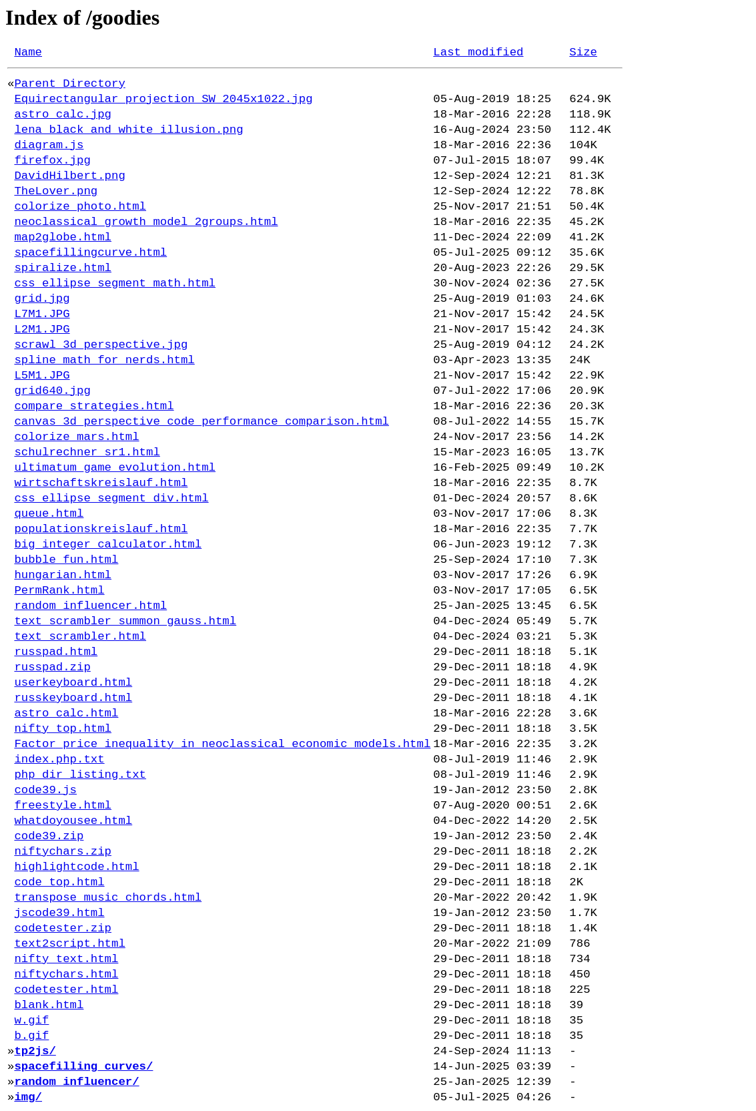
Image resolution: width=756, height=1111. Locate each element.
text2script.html (69, 943)
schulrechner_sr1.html (86, 452)
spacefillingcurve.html (90, 252)
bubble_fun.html (66, 559)
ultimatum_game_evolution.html (115, 467)
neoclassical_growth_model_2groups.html (146, 222)
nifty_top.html (62, 728)
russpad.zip (52, 667)
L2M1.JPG (41, 329)
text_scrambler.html (80, 636)
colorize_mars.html (76, 437)
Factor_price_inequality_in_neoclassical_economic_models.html (222, 744)
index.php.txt (59, 759)
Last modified (478, 52)
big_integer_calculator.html (108, 544)
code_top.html (59, 882)
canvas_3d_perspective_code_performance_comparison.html (201, 421)
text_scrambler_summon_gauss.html (125, 621)
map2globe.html (62, 237)
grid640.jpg (52, 391)
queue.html (48, 513)
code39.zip (48, 836)
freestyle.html (62, 805)
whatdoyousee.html (73, 821)
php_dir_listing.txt (80, 774)
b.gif (31, 1036)
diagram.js (48, 145)
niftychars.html (66, 974)
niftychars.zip (62, 851)
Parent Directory (69, 83)
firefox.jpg (52, 160)
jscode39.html (59, 913)
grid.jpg (41, 298)
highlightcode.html (76, 867)
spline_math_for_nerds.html (104, 360)
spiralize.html (62, 268)
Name (28, 52)
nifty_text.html (66, 959)
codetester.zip (62, 928)
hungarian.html (62, 575)
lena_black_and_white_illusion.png (128, 130)
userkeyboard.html (73, 682)
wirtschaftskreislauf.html (100, 483)
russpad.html (55, 652)
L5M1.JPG (41, 375)
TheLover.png (55, 191)
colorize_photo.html (80, 206)
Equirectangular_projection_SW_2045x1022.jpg (163, 99)
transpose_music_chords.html (108, 897)
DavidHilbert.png (69, 176)
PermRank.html (59, 590)
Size (583, 52)
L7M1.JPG (41, 314)
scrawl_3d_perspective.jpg (100, 345)
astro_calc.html (66, 713)
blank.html (48, 1005)
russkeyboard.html (73, 698)
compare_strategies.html (93, 406)
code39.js (45, 790)
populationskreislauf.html (100, 529)
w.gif (31, 1020)
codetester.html (66, 989)
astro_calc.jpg (62, 114)
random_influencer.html (90, 606)
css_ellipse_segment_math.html (115, 283)
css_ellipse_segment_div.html (111, 498)
